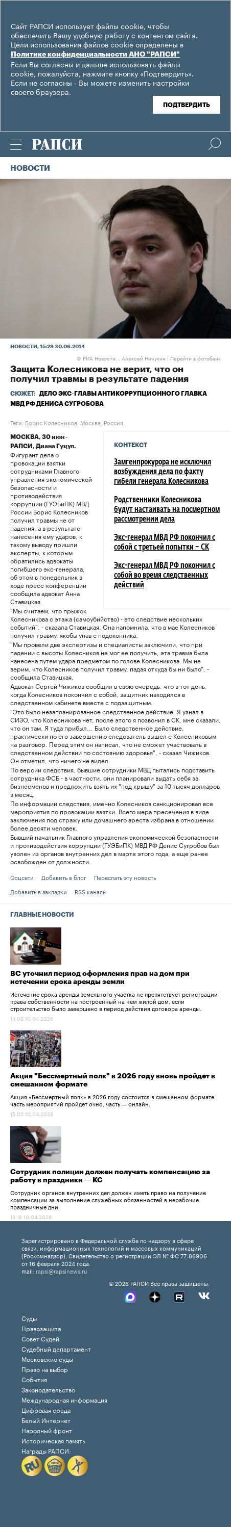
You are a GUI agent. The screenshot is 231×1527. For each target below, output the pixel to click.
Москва (90, 422)
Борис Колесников (51, 422)
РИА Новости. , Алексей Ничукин (121, 358)
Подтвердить (186, 105)
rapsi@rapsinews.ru (61, 1270)
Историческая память (53, 1440)
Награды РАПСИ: (46, 1450)
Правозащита (41, 1328)
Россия (113, 422)
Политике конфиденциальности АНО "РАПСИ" (95, 54)
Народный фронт (46, 1430)
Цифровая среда (46, 1409)
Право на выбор (44, 1369)
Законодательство (48, 1389)
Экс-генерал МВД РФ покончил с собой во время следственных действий (164, 575)
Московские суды (47, 1358)
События (34, 1379)
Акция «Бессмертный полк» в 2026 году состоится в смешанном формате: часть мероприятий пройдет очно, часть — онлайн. (113, 1100)
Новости (30, 168)
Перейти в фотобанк (195, 358)
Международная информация (64, 1399)
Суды (29, 1318)
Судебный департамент (56, 1348)
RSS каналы (91, 891)
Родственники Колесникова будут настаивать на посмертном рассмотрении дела (167, 510)
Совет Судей (40, 1338)
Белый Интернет (46, 1420)
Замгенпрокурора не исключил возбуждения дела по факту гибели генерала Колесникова (162, 472)
